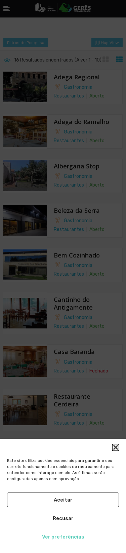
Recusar (63, 518)
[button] (115, 447)
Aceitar (63, 500)
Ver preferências (63, 537)
